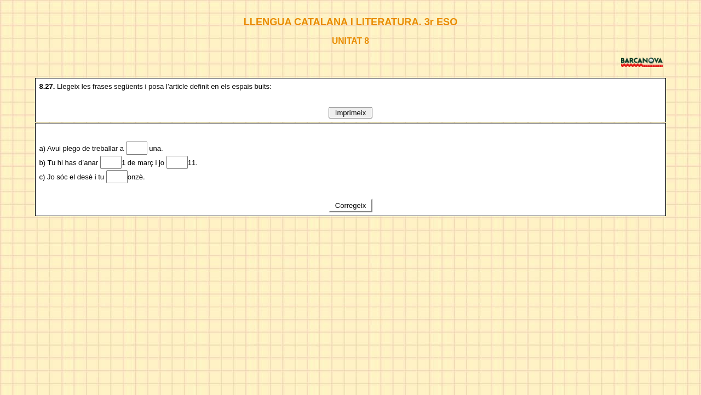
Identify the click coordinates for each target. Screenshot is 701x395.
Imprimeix (350, 113)
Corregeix (350, 205)
